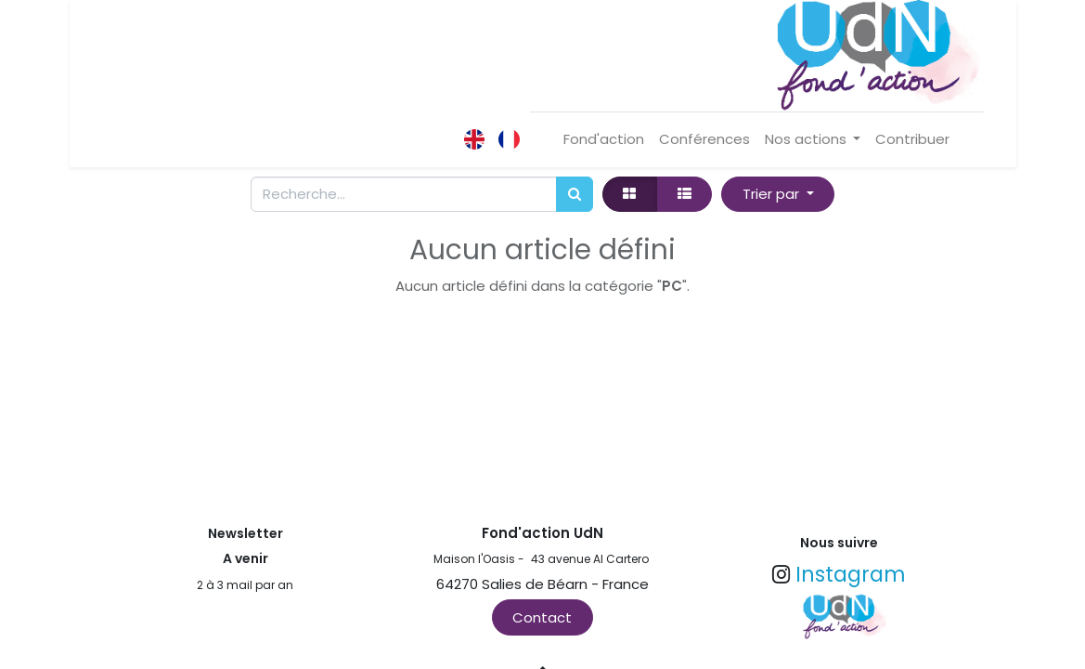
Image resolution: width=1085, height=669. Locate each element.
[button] (777, 195)
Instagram (850, 574)
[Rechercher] (574, 195)
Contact (542, 617)
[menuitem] (604, 140)
